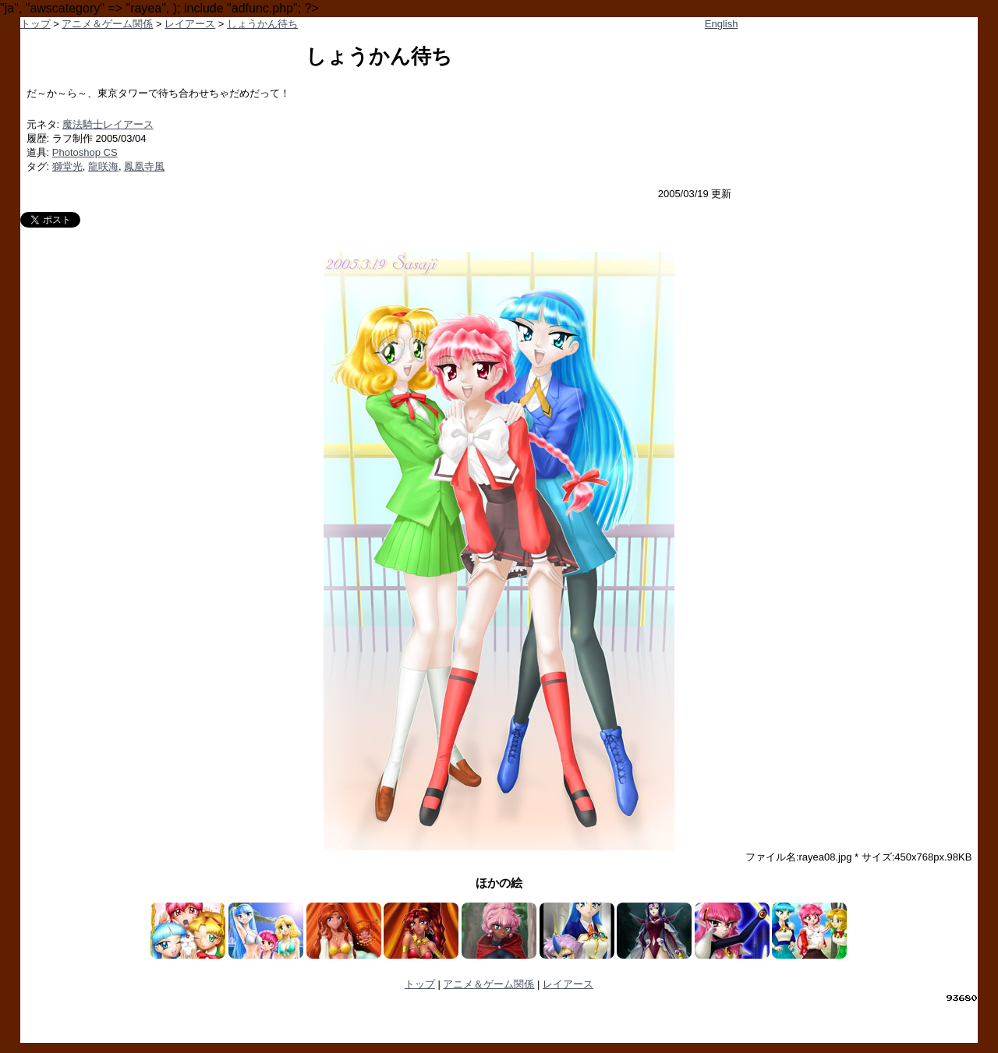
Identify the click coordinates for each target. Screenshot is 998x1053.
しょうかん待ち (262, 24)
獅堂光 (67, 166)
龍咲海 (103, 166)
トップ (35, 24)
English (721, 24)
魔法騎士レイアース (108, 124)
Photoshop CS (85, 152)
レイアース (190, 24)
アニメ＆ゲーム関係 (107, 24)
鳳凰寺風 (144, 166)
